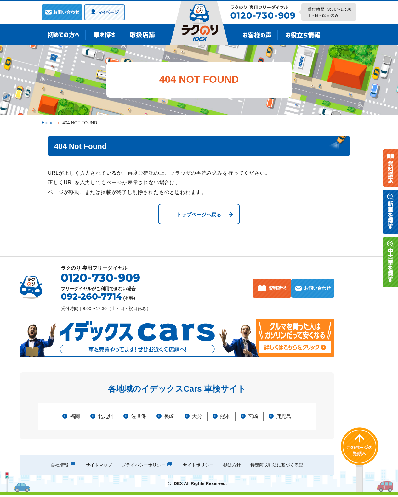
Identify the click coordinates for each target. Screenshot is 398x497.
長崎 (169, 418)
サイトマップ (99, 466)
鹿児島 (283, 418)
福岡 (75, 418)
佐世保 (138, 418)
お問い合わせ (317, 289)
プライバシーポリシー (144, 466)
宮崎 (253, 418)
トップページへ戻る (199, 215)
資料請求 (272, 289)
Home (47, 122)
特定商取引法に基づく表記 (276, 466)
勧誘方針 (232, 466)
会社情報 (59, 466)
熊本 (225, 418)
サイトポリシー (198, 466)
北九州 (105, 418)
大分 (197, 418)
